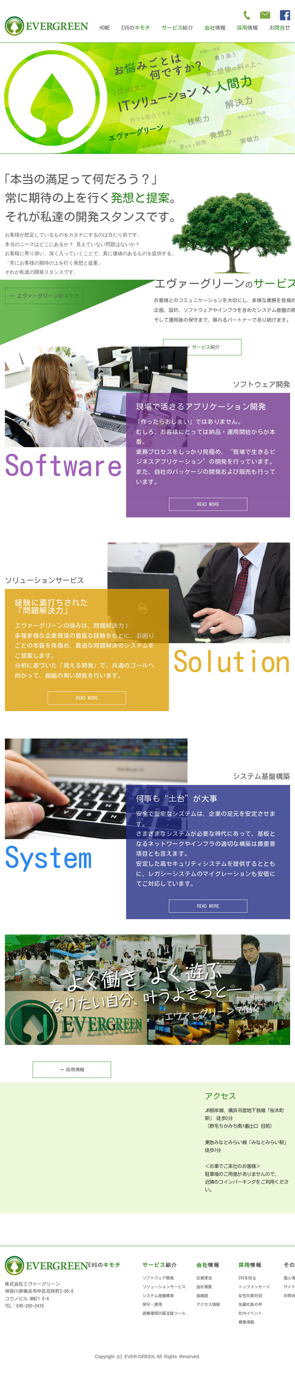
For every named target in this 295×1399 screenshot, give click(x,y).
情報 (215, 27)
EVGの (136, 27)
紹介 (177, 27)
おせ (279, 27)
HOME (105, 27)
